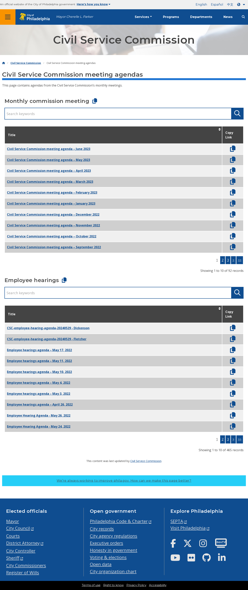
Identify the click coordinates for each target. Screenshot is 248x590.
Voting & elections (108, 557)
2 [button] (222, 260)
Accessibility (157, 585)
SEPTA (176, 521)
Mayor (12, 521)
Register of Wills (22, 573)
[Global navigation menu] (7, 17)
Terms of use (91, 585)
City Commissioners (26, 565)
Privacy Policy (136, 585)
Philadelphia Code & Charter (119, 521)
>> (239, 260)
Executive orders (106, 543)
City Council (18, 528)
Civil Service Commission (25, 63)
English (201, 4)
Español (217, 4)
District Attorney (23, 543)
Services (142, 17)
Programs (171, 17)
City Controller (20, 551)
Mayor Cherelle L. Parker (74, 17)
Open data (101, 564)
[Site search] (243, 17)
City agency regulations (113, 536)
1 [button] (217, 260)
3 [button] (228, 260)
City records (102, 529)
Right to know (113, 585)
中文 (230, 4)
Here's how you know (93, 4)
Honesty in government (113, 550)
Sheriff (12, 558)
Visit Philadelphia (188, 528)
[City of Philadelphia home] (35, 17)
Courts (13, 536)
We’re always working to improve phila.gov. (124, 480)
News (228, 17)
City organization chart (113, 571)
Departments (201, 17)
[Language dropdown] (242, 4)
